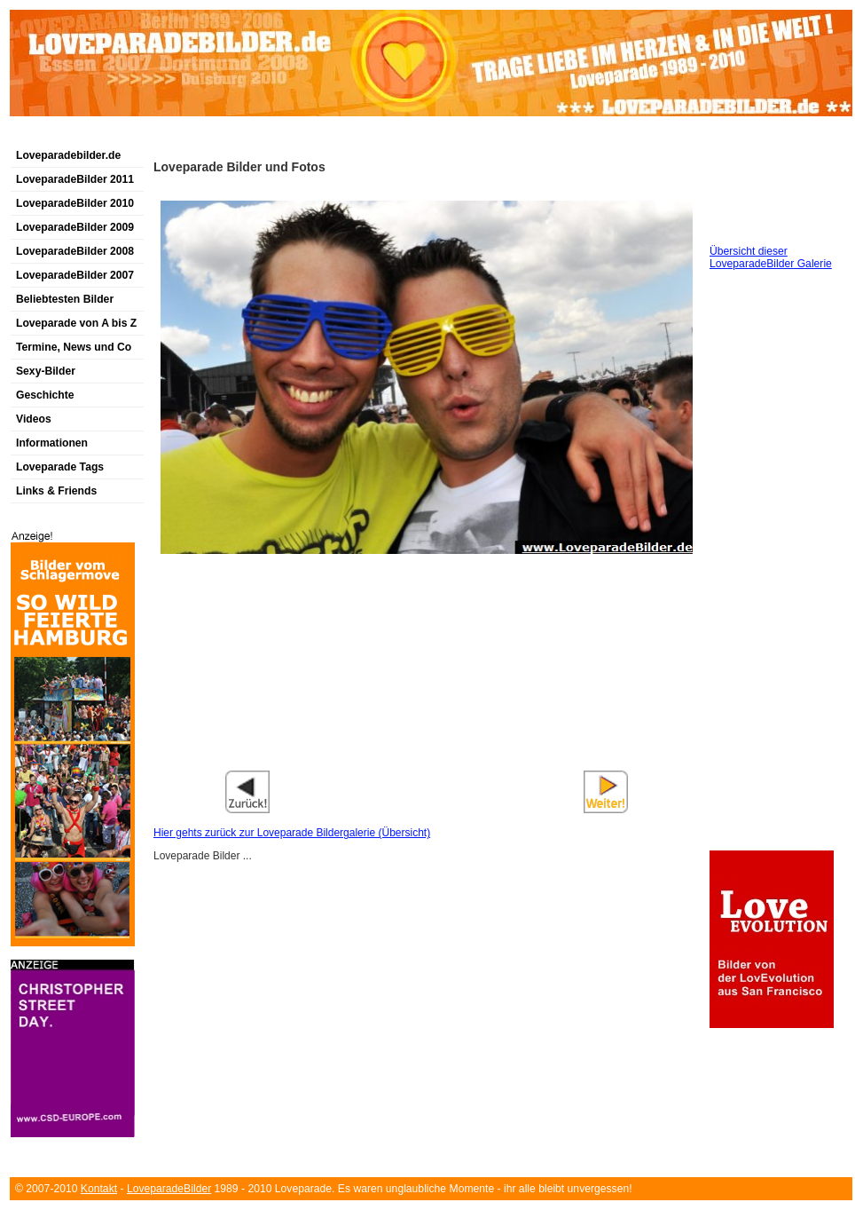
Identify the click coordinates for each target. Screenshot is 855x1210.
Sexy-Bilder (45, 371)
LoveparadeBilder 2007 (75, 275)
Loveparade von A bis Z (76, 323)
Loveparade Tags (60, 467)
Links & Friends (56, 491)
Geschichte (45, 395)
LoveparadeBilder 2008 (75, 251)
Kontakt (99, 1188)
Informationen (52, 443)
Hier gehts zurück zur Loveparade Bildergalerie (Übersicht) (291, 832)
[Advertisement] (217, 136)
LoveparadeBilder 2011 (75, 179)
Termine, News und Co (73, 347)
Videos (33, 419)
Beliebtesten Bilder (65, 299)
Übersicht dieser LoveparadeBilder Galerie (771, 257)
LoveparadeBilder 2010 (75, 203)
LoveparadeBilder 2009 (75, 227)
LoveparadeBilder (169, 1188)
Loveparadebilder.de (68, 155)
